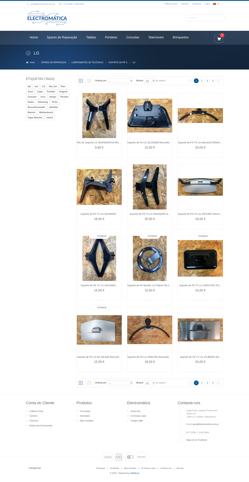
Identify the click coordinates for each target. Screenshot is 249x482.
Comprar (102, 236)
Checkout (196, 4)
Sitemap (179, 468)
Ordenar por (100, 80)
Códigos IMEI (137, 421)
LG (43, 86)
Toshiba (51, 91)
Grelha (81, 81)
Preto (55, 102)
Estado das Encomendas (40, 425)
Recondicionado (36, 107)
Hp (29, 86)
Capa (40, 91)
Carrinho (185, 4)
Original (63, 91)
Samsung (43, 102)
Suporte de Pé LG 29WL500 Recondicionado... (152, 357)
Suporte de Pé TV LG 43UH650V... (99, 214)
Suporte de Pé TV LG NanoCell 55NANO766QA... (204, 142)
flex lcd (53, 86)
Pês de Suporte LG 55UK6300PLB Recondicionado (104, 142)
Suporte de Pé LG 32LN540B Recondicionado (152, 142)
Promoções (85, 411)
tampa (52, 96)
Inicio (32, 62)
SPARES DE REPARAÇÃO (53, 62)
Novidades (85, 416)
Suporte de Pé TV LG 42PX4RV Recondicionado (204, 214)
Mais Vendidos (87, 421)
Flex (63, 86)
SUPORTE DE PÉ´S (117, 62)
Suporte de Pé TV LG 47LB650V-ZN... (200, 357)
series (49, 117)
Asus (30, 91)
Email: (189, 424)
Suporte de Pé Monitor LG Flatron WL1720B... (152, 285)
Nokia (31, 102)
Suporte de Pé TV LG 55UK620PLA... (150, 214)
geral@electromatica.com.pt (43, 4)
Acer (42, 96)
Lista (89, 81)
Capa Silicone (35, 117)
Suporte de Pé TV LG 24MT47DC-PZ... (200, 285)
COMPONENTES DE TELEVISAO (87, 62)
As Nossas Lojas (138, 416)
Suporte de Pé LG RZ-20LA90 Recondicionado (102, 357)
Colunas (32, 96)
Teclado (64, 96)
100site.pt (134, 473)
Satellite (53, 107)
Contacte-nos (166, 468)
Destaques (100, 468)
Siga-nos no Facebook (196, 440)
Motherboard (46, 112)
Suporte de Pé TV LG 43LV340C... (99, 285)
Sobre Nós (135, 411)
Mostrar (139, 80)
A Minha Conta (170, 4)
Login (207, 4)
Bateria (31, 112)
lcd (36, 86)
